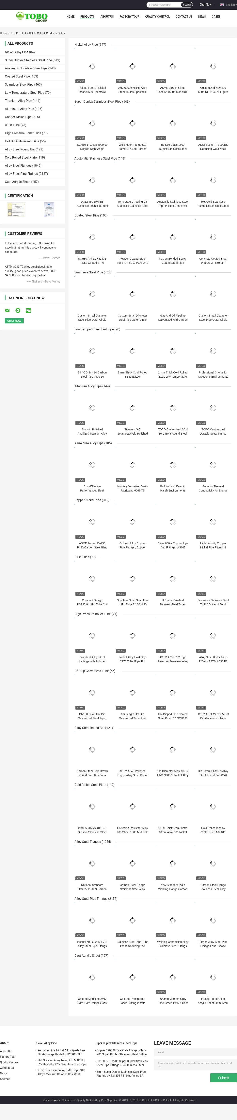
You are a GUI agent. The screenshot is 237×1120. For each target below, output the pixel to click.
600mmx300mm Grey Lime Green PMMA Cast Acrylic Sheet (173, 1003)
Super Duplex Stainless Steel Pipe (28, 60)
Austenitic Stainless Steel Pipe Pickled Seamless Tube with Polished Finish (172, 206)
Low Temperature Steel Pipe (24, 93)
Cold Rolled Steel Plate (21, 157)
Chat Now (205, 4)
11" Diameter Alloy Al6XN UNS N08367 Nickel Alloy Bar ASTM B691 (172, 775)
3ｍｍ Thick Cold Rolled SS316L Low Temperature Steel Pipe (132, 376)
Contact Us (184, 16)
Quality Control (157, 16)
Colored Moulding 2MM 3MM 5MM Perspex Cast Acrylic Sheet (92, 1003)
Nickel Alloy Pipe (16, 52)
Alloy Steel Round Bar (20, 149)
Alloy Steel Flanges (18, 165)
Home (70, 16)
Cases (216, 16)
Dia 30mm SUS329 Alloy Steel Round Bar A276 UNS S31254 (213, 775)
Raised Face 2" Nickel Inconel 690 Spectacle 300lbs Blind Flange (92, 92)
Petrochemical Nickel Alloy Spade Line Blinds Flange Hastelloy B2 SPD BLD (61, 1052)
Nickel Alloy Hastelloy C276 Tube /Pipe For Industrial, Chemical (132, 661)
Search (187, 4)
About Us (107, 16)
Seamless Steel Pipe (19, 84)
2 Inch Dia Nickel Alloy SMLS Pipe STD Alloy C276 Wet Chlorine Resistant (61, 1072)
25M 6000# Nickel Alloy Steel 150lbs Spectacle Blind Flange (132, 92)
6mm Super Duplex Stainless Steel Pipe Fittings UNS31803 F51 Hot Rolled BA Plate (121, 1074)
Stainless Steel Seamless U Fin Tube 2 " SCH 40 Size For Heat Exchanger (132, 604)
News (202, 16)
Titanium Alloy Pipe (18, 101)
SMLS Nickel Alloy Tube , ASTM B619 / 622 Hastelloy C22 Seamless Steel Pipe (62, 1062)
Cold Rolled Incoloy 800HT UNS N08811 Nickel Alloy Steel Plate (213, 832)
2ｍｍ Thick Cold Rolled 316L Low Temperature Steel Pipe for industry (172, 376)
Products (87, 16)
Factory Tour (129, 16)
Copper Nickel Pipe (18, 117)
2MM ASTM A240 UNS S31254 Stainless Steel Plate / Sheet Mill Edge (92, 832)
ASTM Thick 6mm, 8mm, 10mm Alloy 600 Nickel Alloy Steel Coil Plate (173, 832)
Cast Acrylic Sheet (17, 182)
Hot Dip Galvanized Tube (22, 141)
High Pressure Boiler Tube (23, 133)
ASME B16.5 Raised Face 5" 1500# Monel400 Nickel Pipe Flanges (172, 92)
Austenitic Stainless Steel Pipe (26, 68)
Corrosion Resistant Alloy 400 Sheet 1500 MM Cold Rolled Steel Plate (132, 832)
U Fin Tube (12, 125)
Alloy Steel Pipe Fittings (21, 174)
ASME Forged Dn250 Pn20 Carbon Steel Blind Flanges (92, 547)
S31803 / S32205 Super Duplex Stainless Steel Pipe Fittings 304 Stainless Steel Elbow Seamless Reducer (122, 1064)
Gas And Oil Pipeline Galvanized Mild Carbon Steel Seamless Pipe (172, 319)
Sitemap (5, 1078)
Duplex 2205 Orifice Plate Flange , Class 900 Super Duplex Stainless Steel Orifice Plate (122, 1053)
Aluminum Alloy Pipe (19, 109)
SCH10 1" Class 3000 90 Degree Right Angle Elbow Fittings (92, 149)
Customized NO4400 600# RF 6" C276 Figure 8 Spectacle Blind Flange (213, 92)
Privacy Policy (51, 1100)
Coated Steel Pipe (17, 76)
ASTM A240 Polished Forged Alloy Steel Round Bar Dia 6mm (132, 775)
